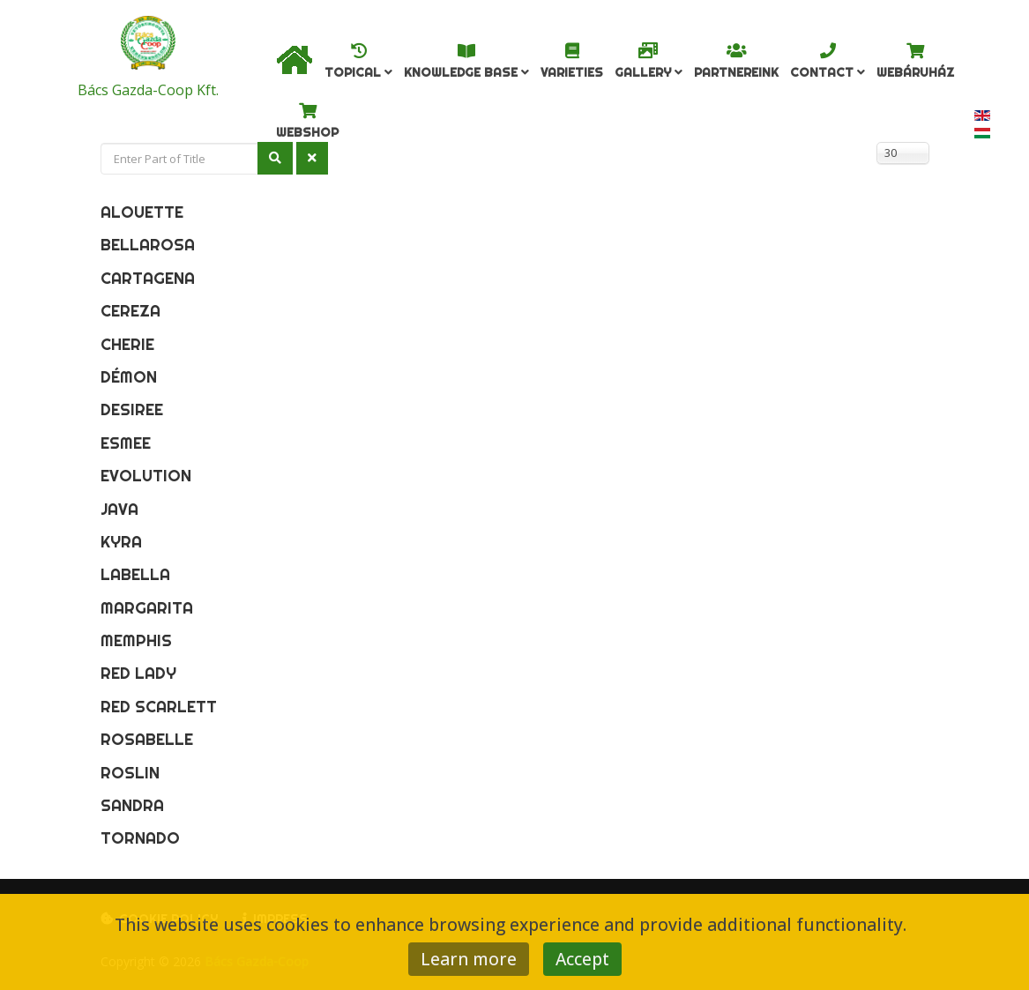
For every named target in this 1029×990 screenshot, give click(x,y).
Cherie (127, 344)
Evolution (146, 475)
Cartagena (148, 278)
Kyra (121, 542)
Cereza (130, 311)
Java (119, 509)
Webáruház (915, 72)
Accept (582, 959)
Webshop (307, 132)
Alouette (142, 212)
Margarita (147, 608)
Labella (135, 574)
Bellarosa (148, 244)
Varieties (572, 72)
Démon (129, 377)
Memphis (136, 640)
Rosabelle (147, 739)
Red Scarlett (159, 706)
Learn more (469, 959)
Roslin (130, 773)
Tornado (140, 838)
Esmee (126, 443)
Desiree (132, 409)
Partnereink (736, 72)
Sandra (132, 805)
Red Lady (138, 673)
